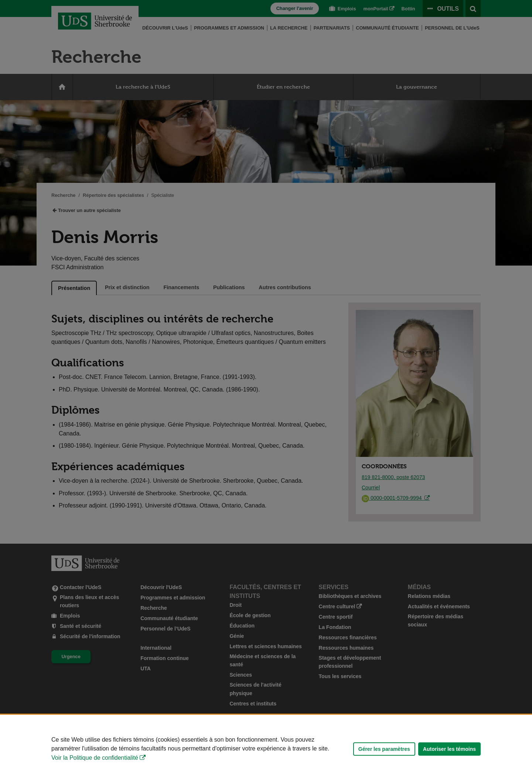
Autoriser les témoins (449, 749)
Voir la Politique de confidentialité (94, 758)
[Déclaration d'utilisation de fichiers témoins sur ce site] (266, 749)
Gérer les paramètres (384, 749)
